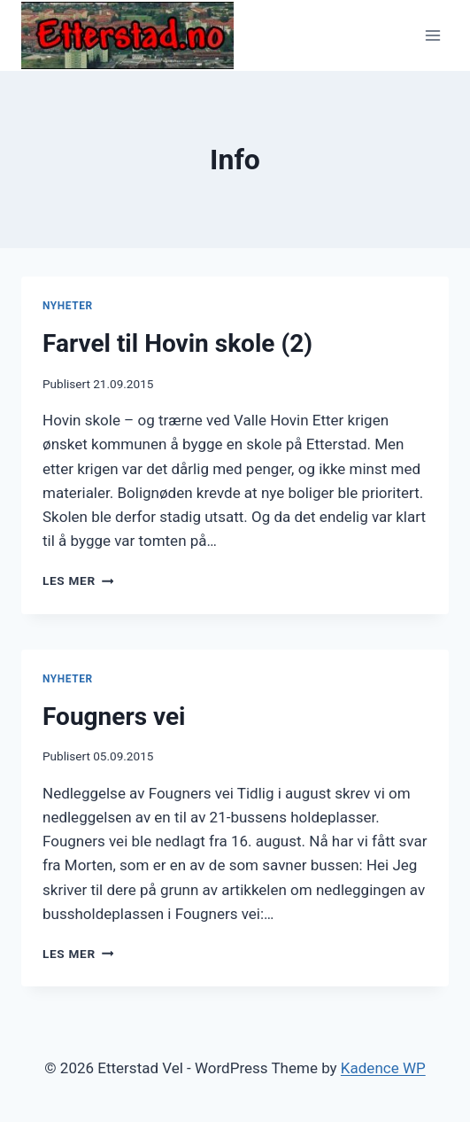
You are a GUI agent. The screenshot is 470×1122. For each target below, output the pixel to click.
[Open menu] (432, 35)
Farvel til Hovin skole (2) (177, 343)
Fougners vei (114, 716)
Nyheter (67, 306)
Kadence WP (383, 1068)
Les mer (77, 580)
